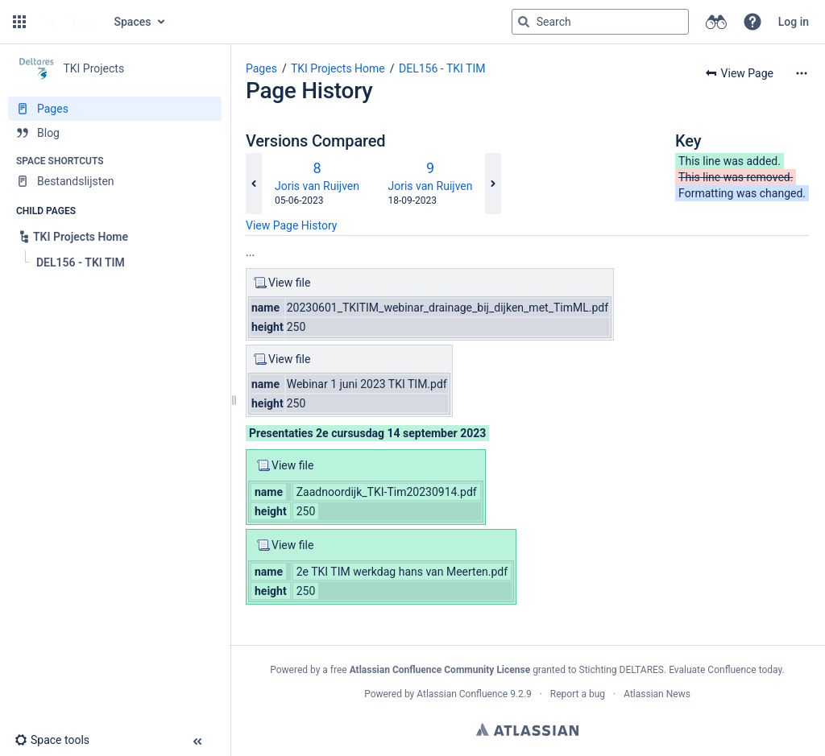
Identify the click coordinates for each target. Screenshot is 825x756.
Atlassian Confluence (462, 694)
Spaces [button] (132, 21)
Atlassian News (657, 694)
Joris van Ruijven (317, 186)
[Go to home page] (68, 22)
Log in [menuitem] (793, 21)
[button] (19, 22)
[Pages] (115, 109)
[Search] (523, 21)
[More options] (801, 73)
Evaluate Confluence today (725, 669)
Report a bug (577, 694)
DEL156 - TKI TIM (442, 68)
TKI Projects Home (338, 68)
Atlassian (527, 729)
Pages (261, 68)
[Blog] (115, 133)
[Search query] (600, 22)
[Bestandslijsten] (115, 181)
